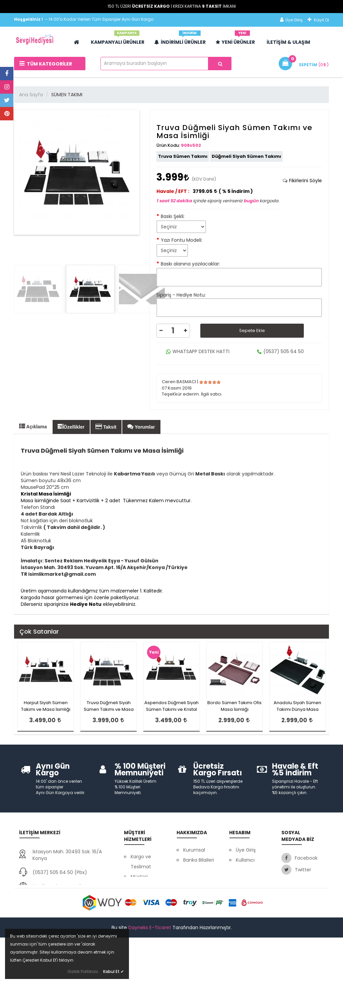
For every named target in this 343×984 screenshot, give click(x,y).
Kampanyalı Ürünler (117, 39)
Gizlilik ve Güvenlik (141, 901)
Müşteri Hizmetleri (142, 881)
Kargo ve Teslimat (141, 861)
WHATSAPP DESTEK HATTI (197, 351)
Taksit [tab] (105, 427)
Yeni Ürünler (235, 39)
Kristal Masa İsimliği (46, 493)
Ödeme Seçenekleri (144, 921)
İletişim (191, 880)
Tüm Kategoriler (45, 64)
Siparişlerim (249, 880)
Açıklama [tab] (33, 426)
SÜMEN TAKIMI (66, 94)
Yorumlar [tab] (141, 427)
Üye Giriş (291, 20)
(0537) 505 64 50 (280, 351)
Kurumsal (194, 850)
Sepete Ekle (252, 330)
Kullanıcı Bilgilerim (246, 865)
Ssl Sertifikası (198, 870)
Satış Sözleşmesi (249, 905)
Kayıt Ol (318, 20)
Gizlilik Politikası (82, 971)
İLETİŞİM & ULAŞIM (288, 42)
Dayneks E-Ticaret (149, 974)
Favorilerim (248, 890)
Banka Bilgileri (198, 860)
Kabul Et (113, 971)
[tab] (302, 180)
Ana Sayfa (31, 94)
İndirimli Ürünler (180, 39)
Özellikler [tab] (71, 427)
